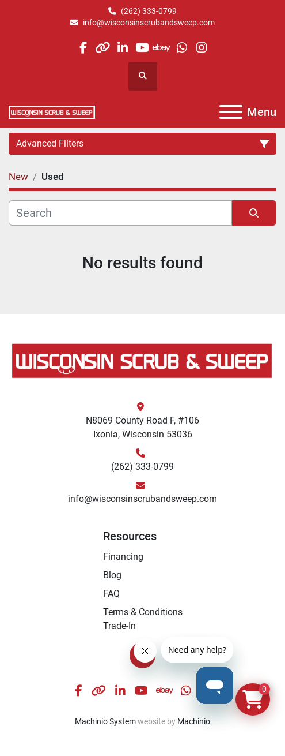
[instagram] (201, 47)
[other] (102, 47)
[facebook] (82, 47)
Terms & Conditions (143, 612)
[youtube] (141, 47)
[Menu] (230, 112)
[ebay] (162, 47)
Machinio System (105, 721)
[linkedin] (122, 47)
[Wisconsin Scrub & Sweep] (142, 359)
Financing (123, 556)
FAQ (111, 593)
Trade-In (119, 625)
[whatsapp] (181, 47)
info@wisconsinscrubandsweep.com (149, 22)
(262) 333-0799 (149, 11)
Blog (112, 575)
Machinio (193, 721)
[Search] (120, 213)
